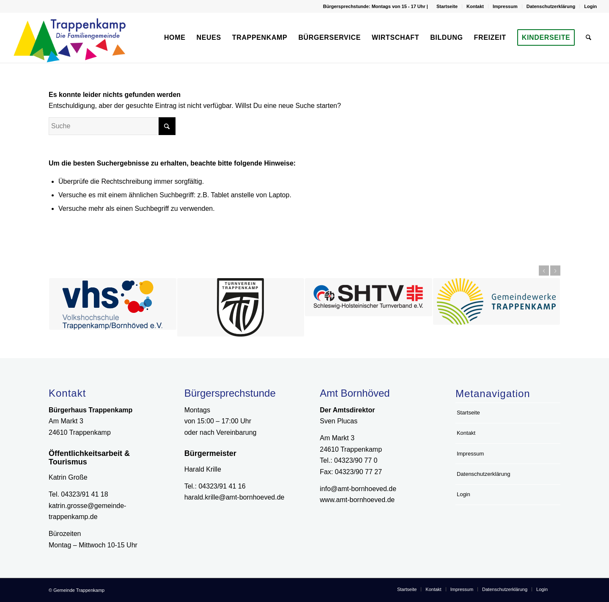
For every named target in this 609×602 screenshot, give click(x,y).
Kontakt (475, 6)
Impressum (505, 6)
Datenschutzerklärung (551, 6)
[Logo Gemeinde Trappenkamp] (73, 38)
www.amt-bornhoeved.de (357, 499)
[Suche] (589, 38)
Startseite (447, 6)
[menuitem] (447, 6)
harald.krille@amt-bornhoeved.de (234, 497)
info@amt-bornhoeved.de (358, 488)
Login (590, 6)
